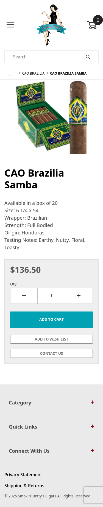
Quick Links (51, 426)
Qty (13, 284)
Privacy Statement (23, 475)
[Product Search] (41, 57)
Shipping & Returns (24, 486)
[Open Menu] (10, 25)
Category (51, 402)
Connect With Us (51, 450)
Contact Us (51, 353)
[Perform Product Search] (87, 57)
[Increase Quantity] (79, 296)
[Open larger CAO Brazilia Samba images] (52, 120)
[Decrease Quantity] (24, 296)
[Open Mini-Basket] (93, 25)
